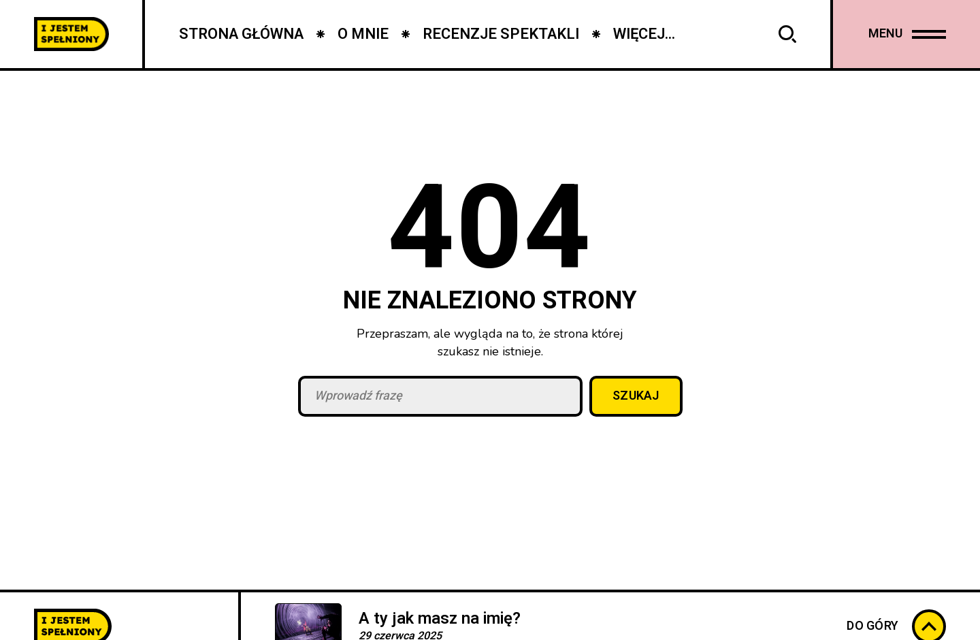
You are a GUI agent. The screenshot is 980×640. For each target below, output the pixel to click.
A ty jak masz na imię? (440, 618)
